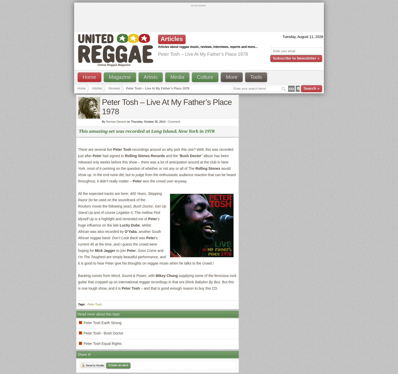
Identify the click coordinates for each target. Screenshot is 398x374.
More (232, 77)
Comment (174, 121)
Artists (151, 77)
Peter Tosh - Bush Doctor (103, 333)
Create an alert (118, 365)
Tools (256, 77)
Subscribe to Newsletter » (296, 58)
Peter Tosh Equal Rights (103, 344)
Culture (205, 77)
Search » (312, 88)
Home (89, 77)
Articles (97, 88)
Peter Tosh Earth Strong (103, 323)
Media (177, 77)
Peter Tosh (95, 304)
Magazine (120, 77)
